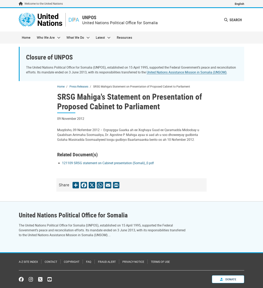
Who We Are (47, 37)
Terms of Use (160, 262)
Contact (51, 262)
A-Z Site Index (28, 262)
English (239, 4)
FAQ (88, 262)
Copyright (71, 262)
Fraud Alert (107, 262)
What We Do (76, 37)
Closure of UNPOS (49, 57)
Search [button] (233, 19)
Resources (124, 37)
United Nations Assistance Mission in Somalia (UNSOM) (187, 72)
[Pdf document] (110, 163)
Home (26, 37)
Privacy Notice (133, 262)
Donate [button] (228, 279)
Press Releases (78, 86)
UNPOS (89, 17)
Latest (101, 37)
